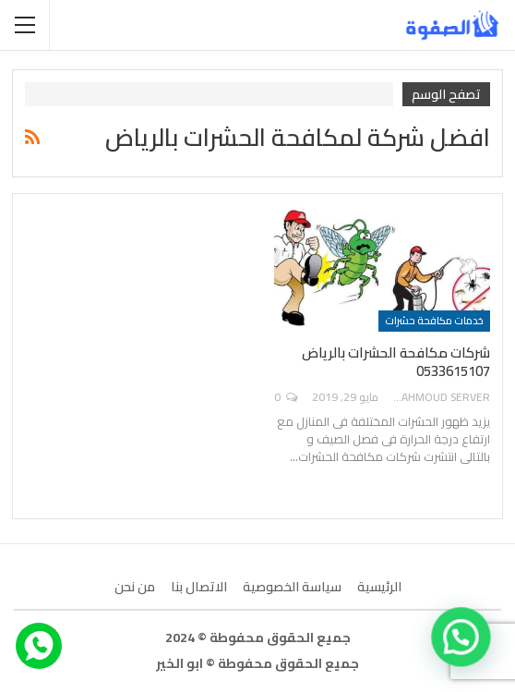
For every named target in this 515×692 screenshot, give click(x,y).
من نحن (134, 587)
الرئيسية (379, 587)
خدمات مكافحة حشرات (434, 320)
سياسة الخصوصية (292, 587)
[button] (461, 637)
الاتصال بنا (199, 587)
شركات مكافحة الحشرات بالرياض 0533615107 (396, 361)
